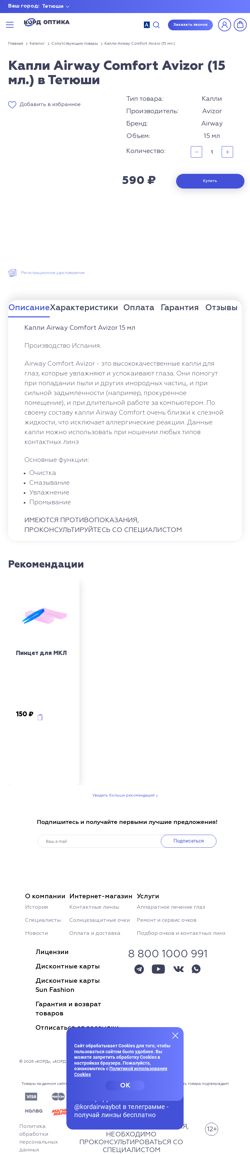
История (36, 907)
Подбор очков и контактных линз (181, 933)
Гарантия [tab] (180, 308)
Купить (210, 181)
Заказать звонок (190, 25)
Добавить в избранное (50, 104)
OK (125, 1085)
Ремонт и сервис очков (167, 920)
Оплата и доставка (94, 933)
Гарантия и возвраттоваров (68, 1009)
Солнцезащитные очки (99, 920)
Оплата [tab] (138, 308)
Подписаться (189, 841)
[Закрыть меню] (175, 1035)
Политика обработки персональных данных (38, 1138)
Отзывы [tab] (221, 308)
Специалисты (43, 920)
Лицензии (52, 952)
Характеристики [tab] (84, 308)
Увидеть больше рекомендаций (123, 795)
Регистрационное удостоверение (53, 273)
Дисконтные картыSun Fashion (67, 985)
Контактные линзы (94, 907)
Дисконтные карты (67, 966)
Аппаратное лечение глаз (171, 907)
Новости (36, 933)
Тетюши (52, 6)
